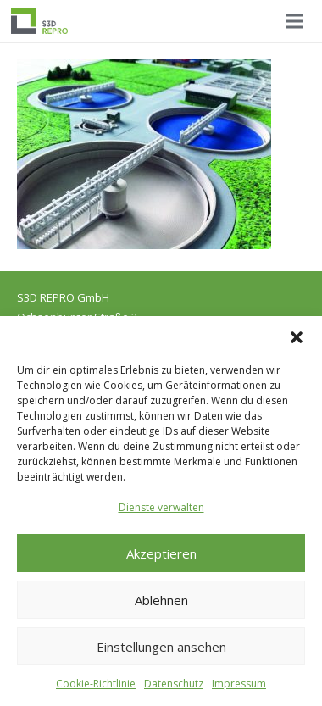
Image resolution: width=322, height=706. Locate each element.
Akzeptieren (161, 553)
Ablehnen (161, 600)
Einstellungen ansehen (161, 646)
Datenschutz (173, 683)
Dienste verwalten (161, 507)
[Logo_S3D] (39, 21)
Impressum (239, 683)
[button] (296, 337)
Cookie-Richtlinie (96, 683)
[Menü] (293, 21)
